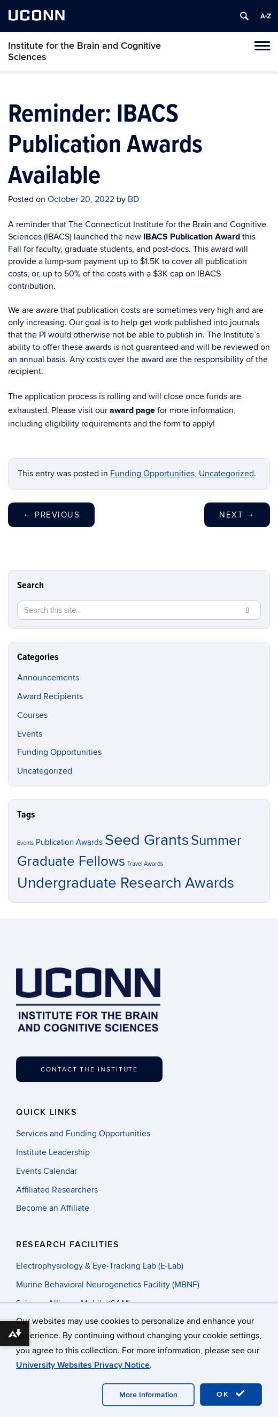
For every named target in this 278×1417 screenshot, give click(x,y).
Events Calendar (46, 1171)
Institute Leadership (53, 1152)
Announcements (48, 677)
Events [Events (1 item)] (25, 842)
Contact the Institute (89, 1070)
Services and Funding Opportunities (83, 1133)
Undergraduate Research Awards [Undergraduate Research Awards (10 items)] (125, 883)
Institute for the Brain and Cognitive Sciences (84, 51)
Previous (51, 515)
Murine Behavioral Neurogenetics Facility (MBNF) (107, 1284)
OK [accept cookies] (231, 1394)
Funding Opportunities (152, 473)
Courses (32, 715)
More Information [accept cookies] (148, 1394)
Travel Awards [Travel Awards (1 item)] (145, 863)
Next (237, 515)
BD (133, 199)
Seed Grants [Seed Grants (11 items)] (147, 840)
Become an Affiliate (52, 1208)
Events (29, 734)
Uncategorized (226, 473)
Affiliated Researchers (57, 1189)
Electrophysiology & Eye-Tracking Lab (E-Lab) (99, 1266)
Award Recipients (50, 696)
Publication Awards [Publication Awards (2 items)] (69, 842)
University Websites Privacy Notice (83, 1365)
